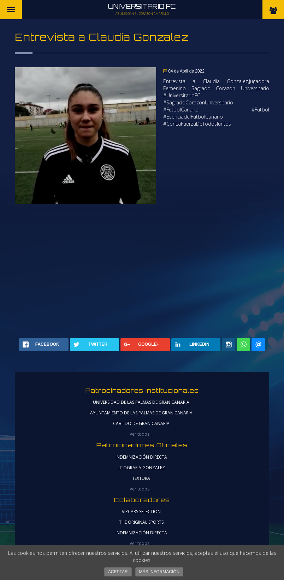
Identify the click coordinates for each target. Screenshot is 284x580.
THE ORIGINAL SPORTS (141, 522)
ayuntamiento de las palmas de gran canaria (141, 413)
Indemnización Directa (141, 457)
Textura (141, 478)
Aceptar (118, 571)
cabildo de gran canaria (141, 423)
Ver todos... (141, 434)
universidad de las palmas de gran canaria (141, 402)
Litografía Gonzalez (141, 468)
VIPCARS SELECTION (141, 512)
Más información (159, 571)
